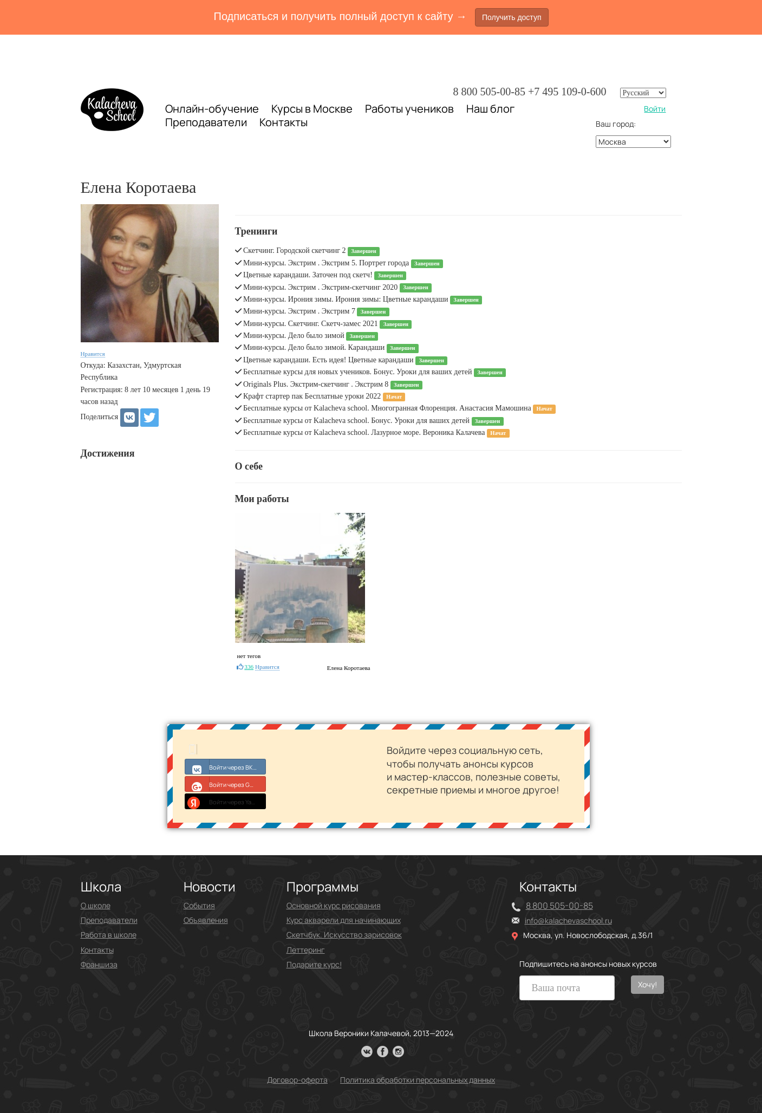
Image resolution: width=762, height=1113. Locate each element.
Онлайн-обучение (212, 108)
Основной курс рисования (333, 905)
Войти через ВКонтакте (225, 766)
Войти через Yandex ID (225, 801)
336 (248, 666)
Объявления (206, 920)
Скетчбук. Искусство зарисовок (344, 934)
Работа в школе (108, 934)
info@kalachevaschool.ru (568, 920)
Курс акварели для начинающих (343, 920)
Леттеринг (305, 950)
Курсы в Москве (312, 109)
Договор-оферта (297, 1080)
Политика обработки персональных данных (417, 1080)
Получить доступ (512, 17)
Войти (655, 108)
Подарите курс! (314, 964)
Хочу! (647, 984)
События (199, 905)
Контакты (283, 122)
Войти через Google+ (225, 783)
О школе (95, 905)
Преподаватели (206, 122)
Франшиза (99, 964)
